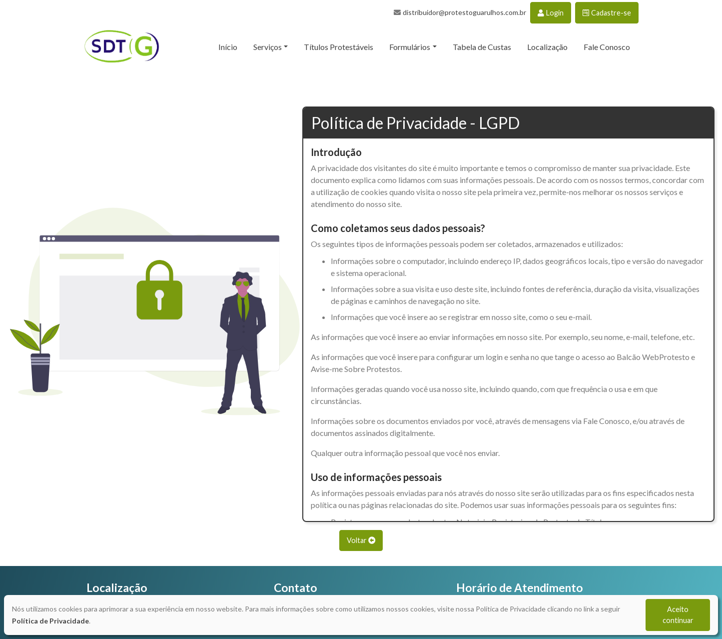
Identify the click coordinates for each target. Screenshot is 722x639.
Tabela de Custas (482, 47)
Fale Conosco (607, 47)
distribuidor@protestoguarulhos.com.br (464, 12)
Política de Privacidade (50, 620)
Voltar (361, 540)
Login (551, 12)
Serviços (267, 47)
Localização (547, 47)
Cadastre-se (607, 12)
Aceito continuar (678, 614)
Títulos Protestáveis (338, 47)
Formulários (409, 47)
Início (227, 47)
